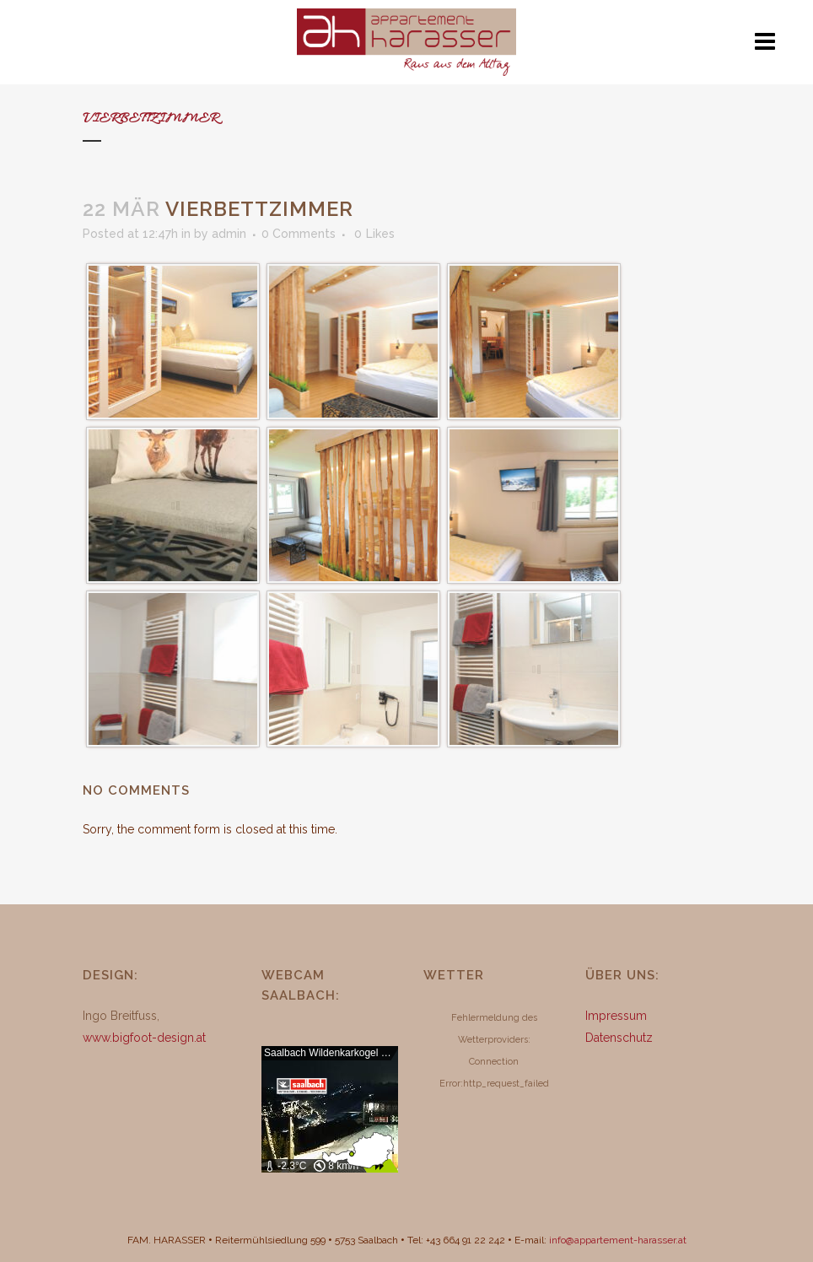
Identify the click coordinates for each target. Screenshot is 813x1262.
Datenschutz (619, 1037)
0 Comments (298, 233)
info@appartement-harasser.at (617, 1240)
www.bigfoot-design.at (144, 1037)
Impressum (616, 1015)
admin (229, 233)
